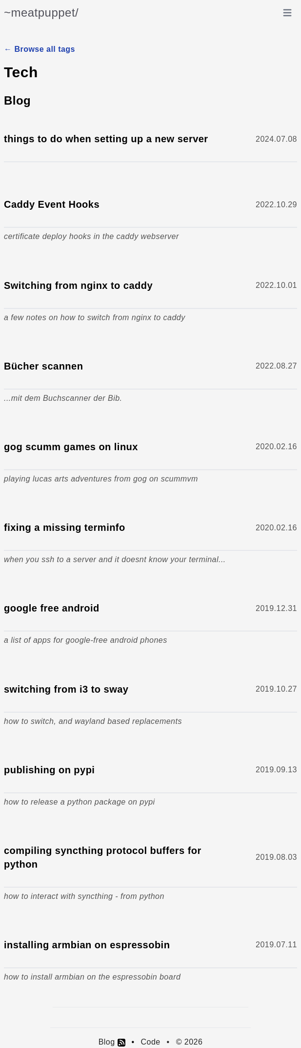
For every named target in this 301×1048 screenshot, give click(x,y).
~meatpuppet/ (41, 12)
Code (150, 1042)
